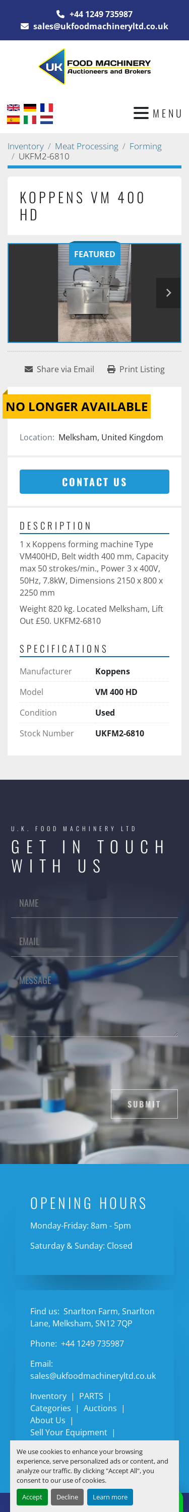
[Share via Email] (59, 369)
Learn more (110, 1496)
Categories (50, 1408)
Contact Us (95, 481)
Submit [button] (144, 1104)
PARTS (91, 1396)
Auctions (100, 1408)
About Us (48, 1420)
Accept (32, 1496)
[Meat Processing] (86, 146)
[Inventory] (26, 146)
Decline (67, 1496)
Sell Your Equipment (68, 1432)
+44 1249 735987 (100, 14)
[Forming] (146, 146)
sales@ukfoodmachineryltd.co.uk (99, 26)
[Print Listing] (136, 369)
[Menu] (141, 113)
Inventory (48, 1396)
